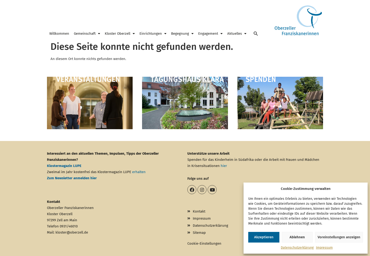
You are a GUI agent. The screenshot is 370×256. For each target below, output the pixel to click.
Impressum (324, 248)
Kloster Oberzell (120, 34)
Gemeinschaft (87, 34)
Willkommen (59, 33)
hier (224, 166)
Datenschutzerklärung (297, 248)
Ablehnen (297, 237)
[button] (256, 33)
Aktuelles (236, 34)
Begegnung (182, 34)
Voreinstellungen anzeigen (339, 237)
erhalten (139, 172)
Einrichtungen (152, 34)
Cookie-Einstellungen (204, 243)
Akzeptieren (263, 237)
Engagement (210, 34)
